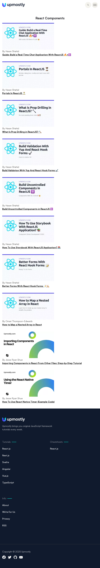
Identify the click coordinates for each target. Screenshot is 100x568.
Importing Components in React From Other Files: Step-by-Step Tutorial (42, 363)
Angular (6, 469)
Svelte (5, 462)
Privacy (6, 518)
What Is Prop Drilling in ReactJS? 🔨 (22, 131)
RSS (4, 525)
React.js (6, 448)
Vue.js (5, 475)
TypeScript (8, 482)
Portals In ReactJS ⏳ (14, 93)
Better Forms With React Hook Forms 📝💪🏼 (25, 286)
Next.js (5, 455)
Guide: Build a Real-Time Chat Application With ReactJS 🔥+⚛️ (36, 54)
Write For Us (8, 512)
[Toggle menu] (88, 5)
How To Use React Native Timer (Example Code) (28, 401)
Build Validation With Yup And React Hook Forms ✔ (30, 170)
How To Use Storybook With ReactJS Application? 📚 (31, 247)
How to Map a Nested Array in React (22, 324)
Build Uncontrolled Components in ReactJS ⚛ (27, 209)
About (5, 505)
